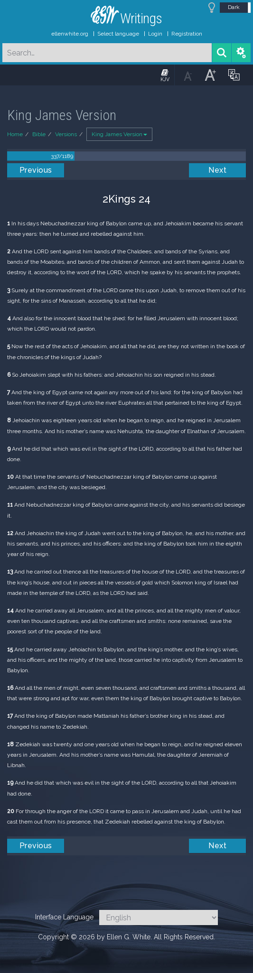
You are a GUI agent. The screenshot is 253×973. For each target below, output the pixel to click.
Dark (234, 7)
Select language (118, 33)
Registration (186, 33)
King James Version (119, 134)
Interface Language (64, 917)
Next (217, 170)
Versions (66, 134)
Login (155, 33)
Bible (39, 134)
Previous (35, 170)
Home (15, 134)
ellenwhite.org (69, 33)
